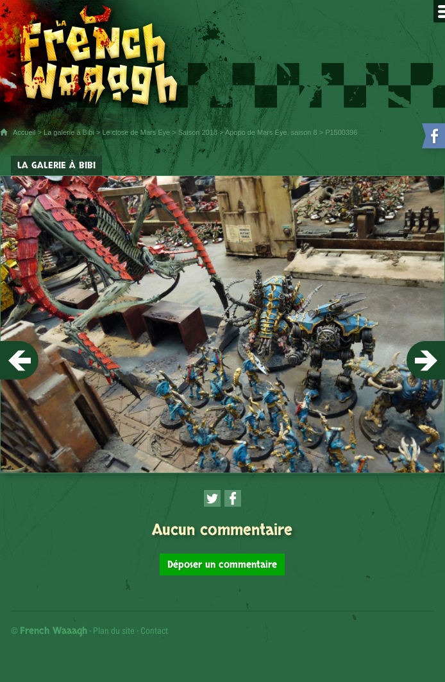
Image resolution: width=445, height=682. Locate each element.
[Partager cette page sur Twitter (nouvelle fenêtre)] (212, 498)
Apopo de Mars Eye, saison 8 (271, 132)
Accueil (24, 132)
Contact (154, 630)
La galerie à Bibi (69, 132)
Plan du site (114, 630)
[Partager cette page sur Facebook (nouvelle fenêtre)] (232, 498)
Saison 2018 (197, 132)
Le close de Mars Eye (136, 132)
